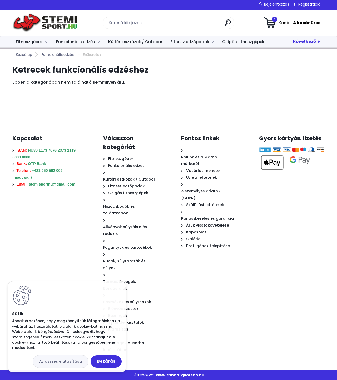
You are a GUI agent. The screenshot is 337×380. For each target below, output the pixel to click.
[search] (228, 24)
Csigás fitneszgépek (243, 41)
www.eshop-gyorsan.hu (180, 375)
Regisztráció (309, 4)
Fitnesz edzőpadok (189, 41)
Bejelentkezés (276, 4)
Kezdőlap (24, 54)
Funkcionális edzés (75, 41)
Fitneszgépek (29, 41)
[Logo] (44, 23)
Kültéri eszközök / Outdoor (135, 41)
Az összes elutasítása (60, 361)
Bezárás (106, 361)
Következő (304, 41)
